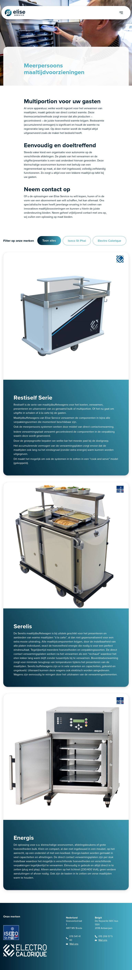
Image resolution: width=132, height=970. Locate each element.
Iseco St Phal (77, 240)
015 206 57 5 (105, 936)
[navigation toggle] (125, 12)
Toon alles (49, 240)
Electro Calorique (109, 240)
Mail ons (74, 944)
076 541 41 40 (75, 938)
